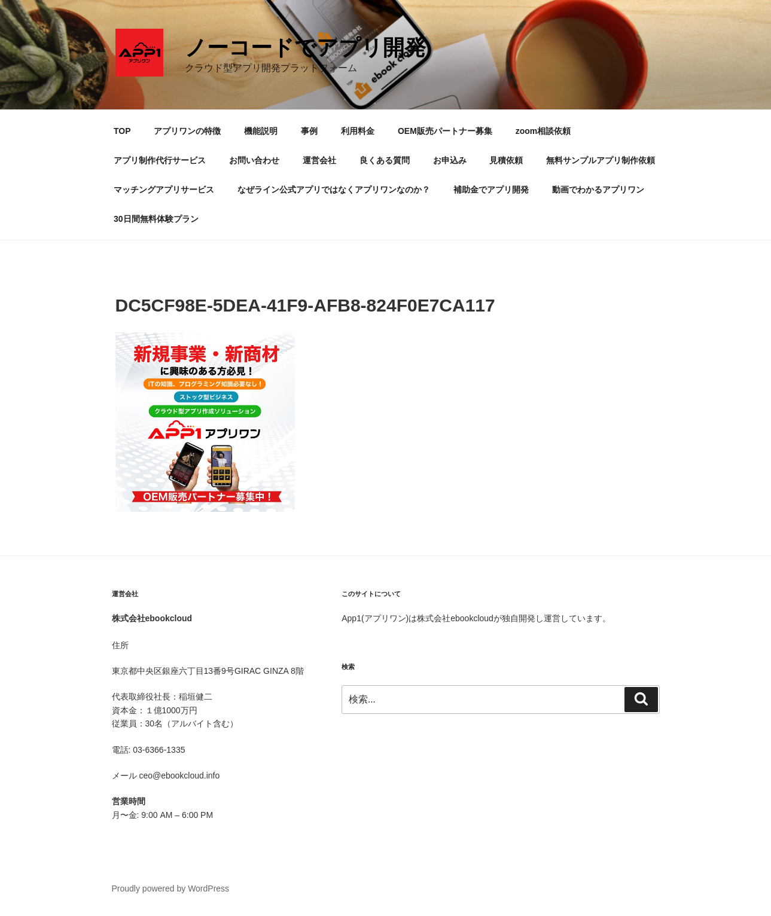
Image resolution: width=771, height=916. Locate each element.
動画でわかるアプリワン (598, 189)
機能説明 (261, 131)
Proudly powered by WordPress (171, 888)
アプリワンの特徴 (187, 131)
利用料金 (357, 131)
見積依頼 (506, 160)
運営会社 (319, 160)
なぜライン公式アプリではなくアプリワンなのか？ (333, 189)
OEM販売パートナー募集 (445, 131)
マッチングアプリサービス (164, 189)
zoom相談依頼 (543, 131)
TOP (122, 131)
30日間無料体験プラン (156, 219)
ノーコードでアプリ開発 (305, 47)
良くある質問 (384, 160)
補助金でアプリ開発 (491, 189)
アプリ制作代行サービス (160, 160)
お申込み (450, 160)
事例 (309, 131)
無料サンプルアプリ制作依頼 (600, 160)
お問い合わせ (254, 160)
